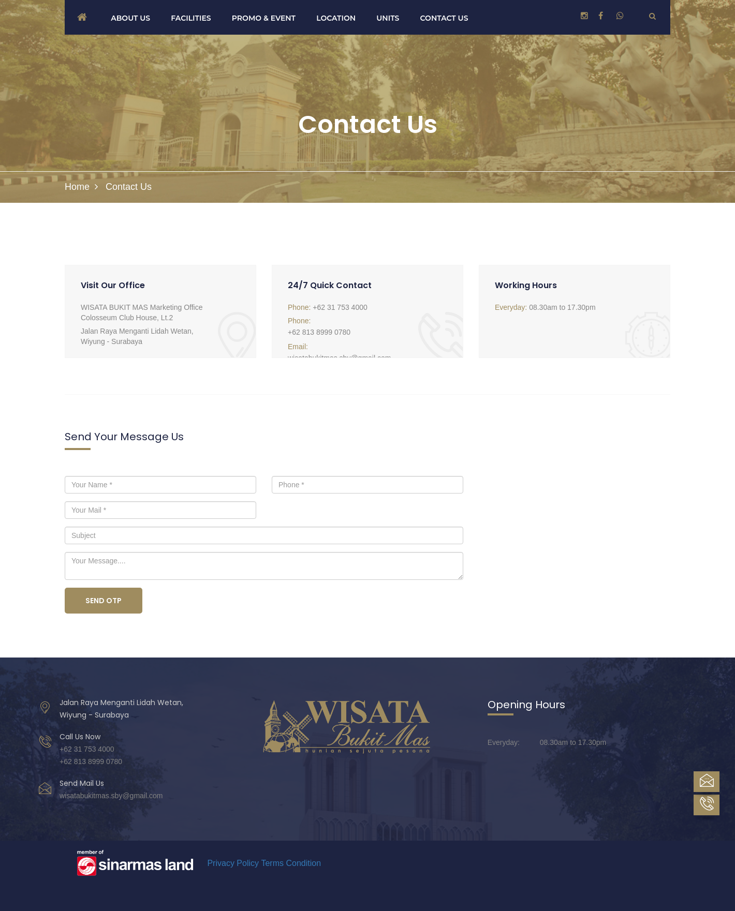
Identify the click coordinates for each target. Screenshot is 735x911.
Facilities (191, 18)
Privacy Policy (233, 863)
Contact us (444, 18)
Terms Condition (291, 863)
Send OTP (103, 600)
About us (130, 18)
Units (387, 18)
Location (336, 18)
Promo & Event (264, 18)
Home (77, 187)
